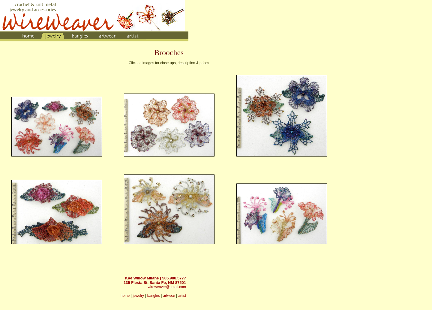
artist (182, 296)
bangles (153, 296)
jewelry (138, 296)
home (125, 296)
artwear (169, 296)
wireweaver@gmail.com (167, 287)
